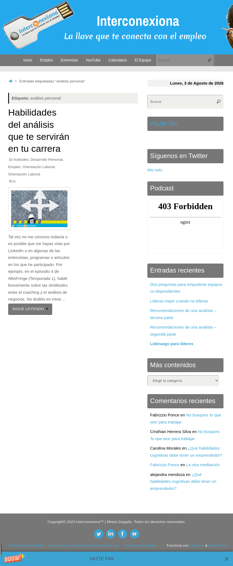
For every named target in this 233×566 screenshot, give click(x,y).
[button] (116, 559)
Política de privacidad (25, 545)
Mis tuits (154, 170)
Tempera (197, 545)
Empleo (14, 167)
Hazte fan (164, 123)
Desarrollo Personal (46, 159)
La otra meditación (203, 464)
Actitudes (21, 159)
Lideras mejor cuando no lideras (179, 301)
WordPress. (218, 545)
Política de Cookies (141, 545)
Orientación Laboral (39, 167)
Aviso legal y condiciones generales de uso (84, 545)
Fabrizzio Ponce (164, 464)
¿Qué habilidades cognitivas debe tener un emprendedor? (183, 481)
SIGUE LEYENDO (31, 309)
